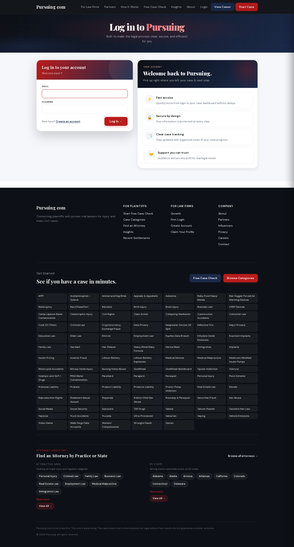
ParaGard (107, 376)
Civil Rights (108, 314)
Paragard (139, 376)
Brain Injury (172, 306)
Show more (43, 499)
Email (45, 86)
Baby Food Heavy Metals (207, 297)
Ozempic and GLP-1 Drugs (49, 377)
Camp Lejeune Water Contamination (50, 316)
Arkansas (204, 476)
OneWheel (140, 369)
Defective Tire (205, 325)
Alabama (158, 476)
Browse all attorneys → (243, 456)
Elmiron (106, 336)
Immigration (204, 347)
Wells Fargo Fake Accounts (79, 424)
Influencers (225, 225)
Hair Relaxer (109, 347)
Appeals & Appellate (146, 296)
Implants (234, 347)
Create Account (181, 225)
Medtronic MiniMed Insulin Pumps (240, 359)
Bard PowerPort (79, 306)
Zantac (170, 423)
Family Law (44, 347)
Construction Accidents (205, 316)
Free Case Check (155, 7)
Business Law (205, 306)
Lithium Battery (111, 357)
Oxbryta (234, 369)
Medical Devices (175, 357)
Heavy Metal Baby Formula (144, 348)
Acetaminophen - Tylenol (80, 297)
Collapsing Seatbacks (178, 314)
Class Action (141, 314)
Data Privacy (141, 325)
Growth (176, 213)
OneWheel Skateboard (179, 369)
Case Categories (134, 219)
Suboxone (107, 409)
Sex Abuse (235, 397)
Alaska (173, 476)
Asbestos (171, 296)
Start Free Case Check (138, 213)
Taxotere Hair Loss (239, 409)
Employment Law (144, 336)
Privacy (223, 232)
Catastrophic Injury (81, 314)
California (221, 476)
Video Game (45, 423)
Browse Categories (240, 278)
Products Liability (144, 387)
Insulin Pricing (46, 357)
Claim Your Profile (182, 232)
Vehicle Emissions (239, 416)
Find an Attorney (134, 225)
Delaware (180, 484)
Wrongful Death (143, 423)
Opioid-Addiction (207, 369)
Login (203, 7)
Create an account (68, 121)
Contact (223, 244)
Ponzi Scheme (237, 376)
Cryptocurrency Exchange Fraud (111, 326)
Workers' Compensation (110, 424)
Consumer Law (237, 314)
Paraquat (171, 376)
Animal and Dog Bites (114, 296)
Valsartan (171, 416)
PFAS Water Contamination (78, 377)
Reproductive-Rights (50, 397)
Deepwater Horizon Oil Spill (178, 326)
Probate (74, 387)
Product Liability (111, 387)
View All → (45, 506)
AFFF (41, 296)
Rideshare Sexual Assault (80, 399)
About (191, 7)
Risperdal (107, 397)
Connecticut (160, 484)
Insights (176, 7)
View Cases (222, 7)
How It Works (130, 7)
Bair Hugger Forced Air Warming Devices (242, 297)
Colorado (239, 476)
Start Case (246, 7)
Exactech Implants (240, 336)
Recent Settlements (136, 238)
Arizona (187, 476)
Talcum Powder (206, 409)
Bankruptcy (45, 306)
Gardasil (75, 347)
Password (47, 102)
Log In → (116, 121)
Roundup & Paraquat (178, 397)
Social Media (45, 409)
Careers (223, 238)
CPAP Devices (237, 306)
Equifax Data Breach (177, 336)
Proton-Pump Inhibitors (173, 388)
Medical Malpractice (209, 357)
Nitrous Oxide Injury (81, 369)
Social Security (78, 409)
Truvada (106, 416)
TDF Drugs (139, 409)
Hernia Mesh (173, 347)
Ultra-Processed (143, 416)
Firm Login (177, 219)
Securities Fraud (206, 397)
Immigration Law (49, 491)
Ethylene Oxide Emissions (206, 337)
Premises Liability (48, 387)
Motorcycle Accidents (51, 369)
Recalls (233, 387)
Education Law (46, 336)
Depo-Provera (237, 325)
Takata (169, 409)
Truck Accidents (79, 416)
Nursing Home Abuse (114, 369)
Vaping (201, 416)
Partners (110, 7)
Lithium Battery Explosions (143, 359)
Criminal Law (77, 325)
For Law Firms (90, 7)
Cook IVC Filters (47, 325)
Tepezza (43, 416)
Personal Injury (205, 376)
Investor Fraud (78, 357)
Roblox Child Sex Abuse (143, 399)
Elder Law (75, 336)
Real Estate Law (206, 387)
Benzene (107, 306)
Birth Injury (140, 306)
